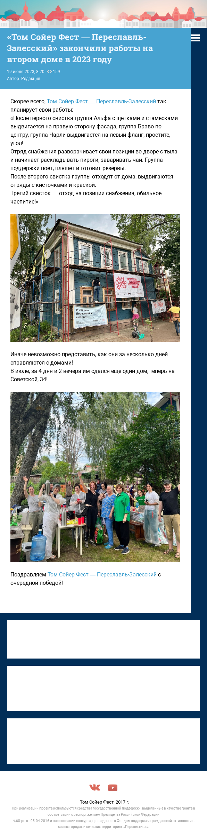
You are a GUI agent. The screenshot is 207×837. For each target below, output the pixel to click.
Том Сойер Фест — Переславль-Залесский (101, 101)
